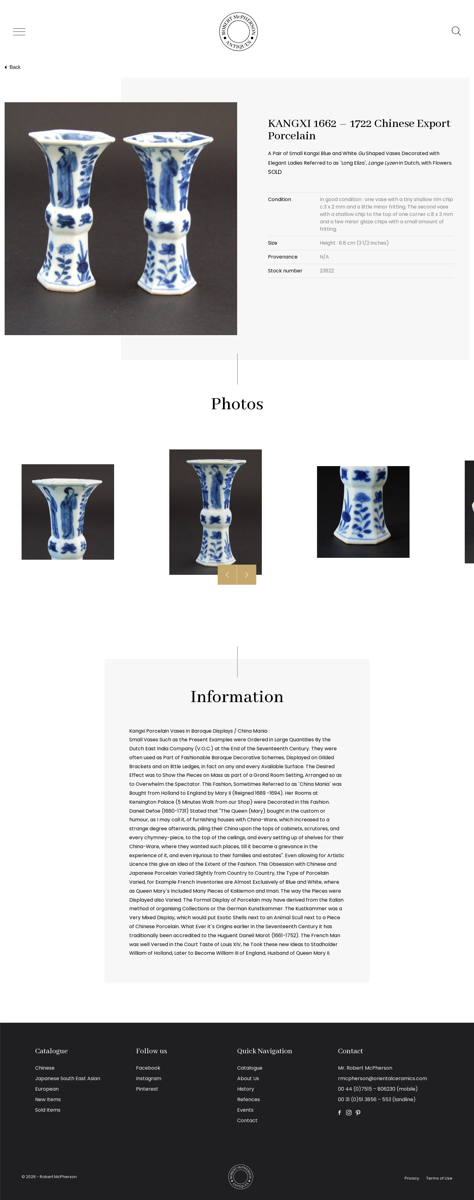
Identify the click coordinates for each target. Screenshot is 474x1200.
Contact (247, 1120)
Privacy (412, 1178)
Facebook (148, 1068)
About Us (248, 1078)
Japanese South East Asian (67, 1078)
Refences (248, 1099)
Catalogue (249, 1068)
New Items (48, 1099)
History (245, 1089)
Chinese (45, 1068)
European (47, 1089)
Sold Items (47, 1110)
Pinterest (147, 1089)
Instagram (148, 1078)
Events (245, 1110)
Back (12, 67)
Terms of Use (439, 1178)
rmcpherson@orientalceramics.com (382, 1078)
